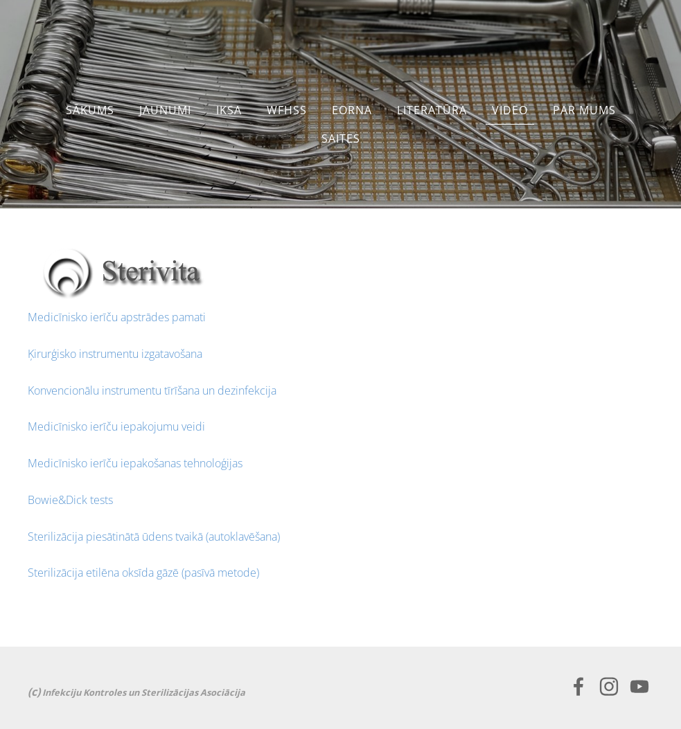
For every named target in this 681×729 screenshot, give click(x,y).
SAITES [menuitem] (340, 138)
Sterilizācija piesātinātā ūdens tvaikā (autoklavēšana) (154, 536)
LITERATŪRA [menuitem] (432, 110)
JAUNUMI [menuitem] (165, 110)
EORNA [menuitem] (352, 110)
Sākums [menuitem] (90, 110)
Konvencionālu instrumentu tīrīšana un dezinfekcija (152, 390)
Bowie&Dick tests (70, 499)
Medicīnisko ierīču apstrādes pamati (117, 317)
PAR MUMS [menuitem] (584, 110)
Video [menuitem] (510, 110)
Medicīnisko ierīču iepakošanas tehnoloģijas (135, 463)
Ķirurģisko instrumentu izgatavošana (115, 353)
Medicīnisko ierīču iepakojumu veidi (116, 426)
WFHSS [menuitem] (287, 110)
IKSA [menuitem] (229, 110)
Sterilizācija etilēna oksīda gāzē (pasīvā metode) (143, 572)
